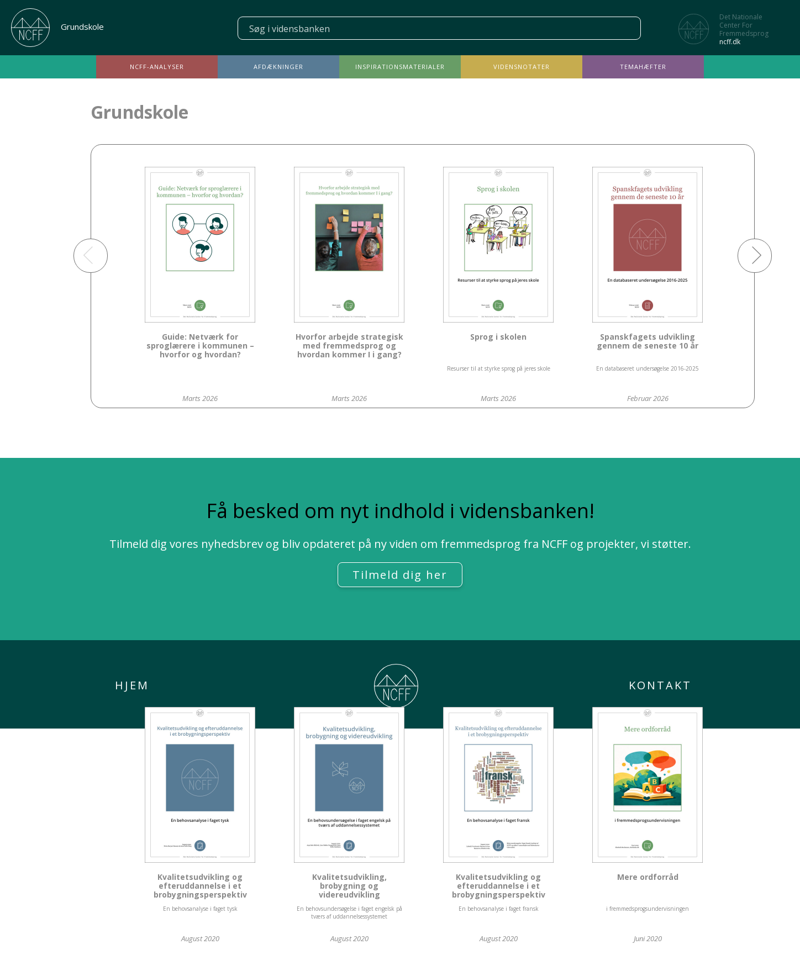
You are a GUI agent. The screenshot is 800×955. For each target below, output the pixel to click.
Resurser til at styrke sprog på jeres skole (498, 368)
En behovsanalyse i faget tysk (200, 908)
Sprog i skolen (498, 337)
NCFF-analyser (157, 66)
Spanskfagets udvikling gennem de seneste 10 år (647, 342)
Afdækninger (278, 66)
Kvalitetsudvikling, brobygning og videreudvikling (349, 886)
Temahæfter (643, 66)
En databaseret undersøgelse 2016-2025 (647, 368)
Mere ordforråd (647, 877)
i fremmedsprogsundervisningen (647, 908)
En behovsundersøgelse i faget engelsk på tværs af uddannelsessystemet (349, 912)
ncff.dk (729, 41)
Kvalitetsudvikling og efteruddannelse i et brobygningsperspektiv (200, 886)
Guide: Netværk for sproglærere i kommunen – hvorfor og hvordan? (200, 346)
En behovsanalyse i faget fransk (499, 908)
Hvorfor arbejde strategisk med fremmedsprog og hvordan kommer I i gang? (349, 346)
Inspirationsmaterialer (400, 66)
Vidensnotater (521, 66)
